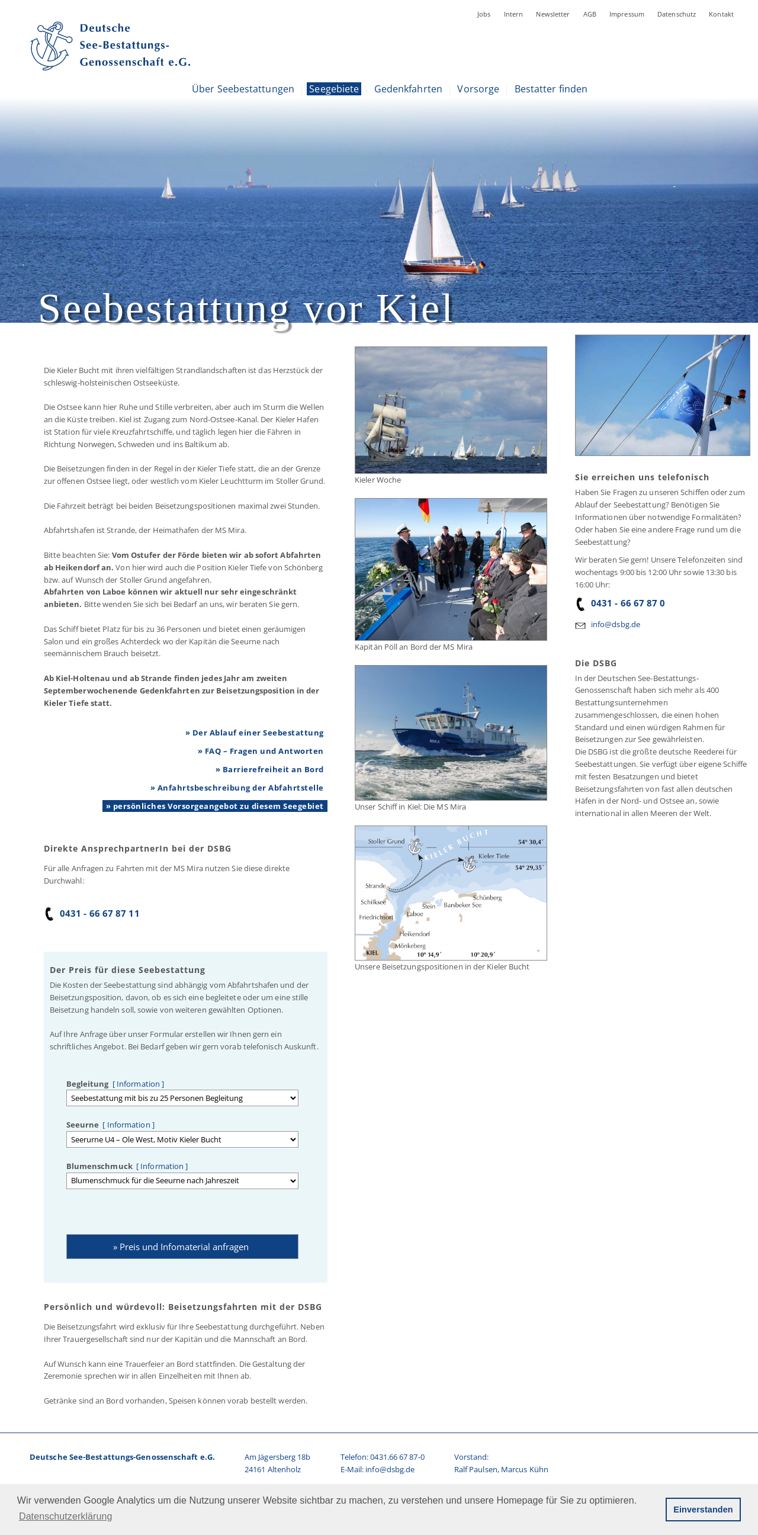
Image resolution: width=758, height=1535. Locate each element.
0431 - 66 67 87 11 (92, 913)
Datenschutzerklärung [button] (65, 1516)
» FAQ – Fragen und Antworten (261, 751)
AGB (590, 13)
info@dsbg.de (615, 624)
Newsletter (552, 13)
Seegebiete (334, 88)
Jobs (484, 13)
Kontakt (721, 13)
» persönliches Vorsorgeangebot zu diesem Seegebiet (215, 806)
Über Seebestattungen (243, 88)
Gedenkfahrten (408, 88)
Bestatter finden (551, 88)
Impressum (627, 13)
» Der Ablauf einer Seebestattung (254, 732)
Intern (513, 13)
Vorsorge (478, 88)
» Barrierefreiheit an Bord (270, 769)
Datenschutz (677, 13)
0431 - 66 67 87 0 (620, 603)
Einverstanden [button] (703, 1509)
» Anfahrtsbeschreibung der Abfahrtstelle (237, 787)
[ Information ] (137, 1083)
